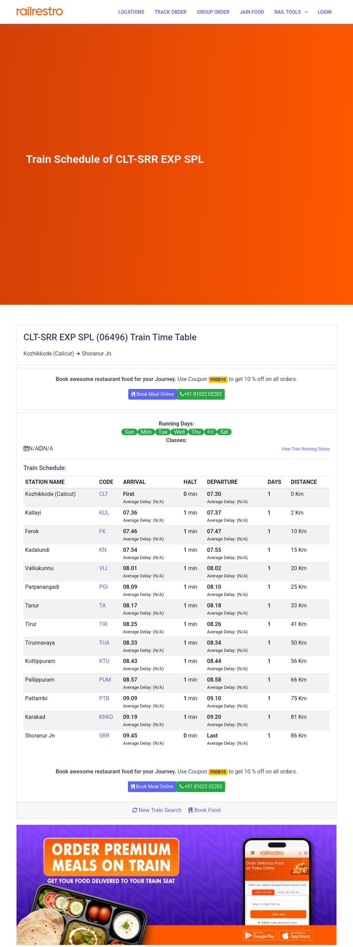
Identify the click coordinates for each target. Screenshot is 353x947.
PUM (105, 679)
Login (325, 12)
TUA (104, 643)
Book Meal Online (152, 394)
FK (102, 531)
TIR (103, 624)
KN (103, 550)
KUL (104, 512)
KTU (104, 661)
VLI (103, 568)
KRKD (106, 717)
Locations (131, 12)
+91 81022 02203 (200, 394)
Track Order (170, 12)
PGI (103, 587)
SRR (104, 735)
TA (102, 605)
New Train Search (156, 810)
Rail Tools (287, 12)
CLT (103, 494)
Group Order (213, 12)
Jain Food (252, 12)
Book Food (204, 810)
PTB (104, 698)
